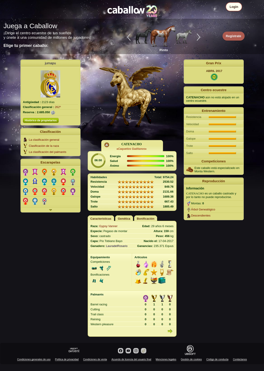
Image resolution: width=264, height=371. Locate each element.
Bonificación (145, 218)
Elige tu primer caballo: (26, 45)
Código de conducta (217, 359)
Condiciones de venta (95, 359)
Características (100, 218)
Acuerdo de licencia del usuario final (131, 359)
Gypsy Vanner (108, 226)
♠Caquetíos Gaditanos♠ (132, 148)
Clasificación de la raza (44, 145)
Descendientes (201, 215)
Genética (124, 218)
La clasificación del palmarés (47, 152)
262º (58, 107)
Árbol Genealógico (203, 209)
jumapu (50, 63)
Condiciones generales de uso (34, 359)
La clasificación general (44, 139)
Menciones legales (166, 359)
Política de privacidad (67, 359)
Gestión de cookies (191, 359)
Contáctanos (240, 359)
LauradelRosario (116, 246)
